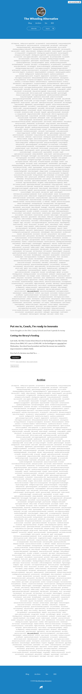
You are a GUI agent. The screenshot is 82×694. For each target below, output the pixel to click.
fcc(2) (57, 186)
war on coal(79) (62, 47)
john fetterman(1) (17, 302)
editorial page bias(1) (20, 211)
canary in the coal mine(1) (24, 262)
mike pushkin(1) (64, 209)
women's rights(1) (53, 304)
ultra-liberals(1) (40, 236)
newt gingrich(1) (63, 268)
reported (60, 343)
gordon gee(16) (16, 70)
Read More (15, 357)
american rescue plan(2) (63, 201)
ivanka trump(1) (45, 276)
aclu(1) (26, 224)
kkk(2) (65, 182)
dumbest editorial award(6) (62, 110)
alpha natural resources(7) (46, 102)
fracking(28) (43, 59)
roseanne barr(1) (65, 255)
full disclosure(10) (48, 87)
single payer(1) (47, 243)
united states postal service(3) (61, 154)
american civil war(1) (64, 276)
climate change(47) (57, 51)
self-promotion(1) (52, 226)
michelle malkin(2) (48, 194)
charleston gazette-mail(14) (62, 72)
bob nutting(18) (31, 66)
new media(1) (67, 249)
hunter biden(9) (43, 89)
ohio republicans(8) (48, 99)
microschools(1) (19, 312)
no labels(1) (36, 211)
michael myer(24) (64, 60)
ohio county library (74, 2)
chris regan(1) (19, 226)
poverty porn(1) (35, 232)
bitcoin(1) (17, 245)
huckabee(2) (65, 177)
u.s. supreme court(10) (45, 85)
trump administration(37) (54, 55)
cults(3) (30, 167)
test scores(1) (23, 259)
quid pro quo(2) (33, 177)
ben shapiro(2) (64, 173)
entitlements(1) (63, 295)
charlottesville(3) (53, 163)
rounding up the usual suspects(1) (21, 232)
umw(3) (38, 150)
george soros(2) (34, 188)
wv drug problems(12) (20, 80)
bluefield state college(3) (38, 165)
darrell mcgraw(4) (29, 150)
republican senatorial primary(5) (40, 127)
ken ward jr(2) (22, 190)
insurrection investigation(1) (47, 291)
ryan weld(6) (41, 108)
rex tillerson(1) (67, 232)
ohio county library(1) (33, 291)
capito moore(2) (53, 198)
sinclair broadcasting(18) (43, 66)
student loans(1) (46, 213)
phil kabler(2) (41, 177)
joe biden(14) (50, 72)
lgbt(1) (26, 268)
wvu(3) (35, 163)
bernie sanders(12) (54, 78)
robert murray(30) (44, 57)
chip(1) (42, 247)
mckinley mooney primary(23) (58, 62)
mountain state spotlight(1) (55, 285)
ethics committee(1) (56, 232)
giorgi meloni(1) (30, 306)
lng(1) (21, 222)
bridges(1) (16, 222)
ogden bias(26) (35, 60)
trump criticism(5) (51, 123)
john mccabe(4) (38, 139)
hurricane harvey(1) (66, 240)
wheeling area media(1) (29, 274)
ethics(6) (39, 110)
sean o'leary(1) (45, 293)
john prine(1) (20, 278)
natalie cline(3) (48, 154)
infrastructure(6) (45, 114)
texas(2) (67, 175)
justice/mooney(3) (66, 165)
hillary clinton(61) (31, 51)
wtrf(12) (67, 80)
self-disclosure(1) (41, 228)
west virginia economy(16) (42, 68)
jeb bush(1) (49, 283)
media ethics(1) (53, 262)
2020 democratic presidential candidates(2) (25, 194)
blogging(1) (51, 300)
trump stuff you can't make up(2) (24, 186)
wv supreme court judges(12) (35, 80)
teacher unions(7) (25, 102)
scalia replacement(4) (62, 131)
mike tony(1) (16, 220)
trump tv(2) (67, 184)
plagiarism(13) (45, 76)
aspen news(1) (43, 304)
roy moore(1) (26, 247)
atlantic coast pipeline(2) (24, 203)
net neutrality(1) (32, 253)
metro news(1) (66, 302)
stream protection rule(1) (18, 236)
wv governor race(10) (17, 87)
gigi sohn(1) (68, 300)
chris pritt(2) (51, 207)
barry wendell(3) (20, 163)
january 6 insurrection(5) (50, 120)
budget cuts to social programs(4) (39, 140)
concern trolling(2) (26, 192)
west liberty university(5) (30, 131)
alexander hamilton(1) (19, 276)
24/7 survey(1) (16, 281)
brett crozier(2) (36, 192)
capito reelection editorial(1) (22, 272)
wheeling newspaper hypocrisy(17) (25, 68)
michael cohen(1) (44, 260)
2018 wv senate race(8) (22, 93)
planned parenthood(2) (60, 200)
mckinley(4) (66, 137)
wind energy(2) (58, 192)
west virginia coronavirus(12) (23, 78)
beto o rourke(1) (33, 268)
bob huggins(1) (16, 217)
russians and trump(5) (35, 129)
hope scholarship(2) (49, 175)
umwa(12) (17, 81)
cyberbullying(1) (45, 232)
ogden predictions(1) (43, 287)
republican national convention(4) (25, 146)
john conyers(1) (25, 245)
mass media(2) (64, 186)
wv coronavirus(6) (63, 116)
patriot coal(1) (19, 268)
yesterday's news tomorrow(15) (30, 70)
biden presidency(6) (48, 110)
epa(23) (47, 62)
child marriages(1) (34, 314)
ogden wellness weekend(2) (39, 180)
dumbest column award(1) (64, 230)
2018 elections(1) (65, 253)
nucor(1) (68, 310)
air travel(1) (65, 272)
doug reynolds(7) (19, 104)
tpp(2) (51, 192)
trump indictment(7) (42, 106)
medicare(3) (17, 169)
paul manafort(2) (46, 184)
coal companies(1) (18, 266)
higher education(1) (39, 283)
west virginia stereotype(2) (62, 169)
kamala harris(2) (38, 186)
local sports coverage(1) (53, 240)
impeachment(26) (44, 60)
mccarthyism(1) (17, 255)
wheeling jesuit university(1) (64, 241)
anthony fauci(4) (20, 144)
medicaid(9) (27, 89)
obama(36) (65, 55)
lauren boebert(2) (54, 205)
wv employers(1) (58, 259)
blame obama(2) (43, 188)
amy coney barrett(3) (43, 156)
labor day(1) (52, 211)
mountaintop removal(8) (50, 93)
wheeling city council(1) (21, 280)
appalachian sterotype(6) (63, 106)
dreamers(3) (27, 165)
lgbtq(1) (59, 272)
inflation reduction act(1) (58, 310)
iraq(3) (61, 152)
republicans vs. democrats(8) (41, 97)
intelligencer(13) (29, 74)
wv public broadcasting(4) (59, 139)
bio (46, 23)
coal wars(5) (41, 131)
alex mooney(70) (65, 49)
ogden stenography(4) (31, 144)
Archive (38, 23)
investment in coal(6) (27, 112)
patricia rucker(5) (32, 125)
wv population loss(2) (65, 188)
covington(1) (62, 262)
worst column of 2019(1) (54, 270)
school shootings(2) (33, 171)
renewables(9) (52, 89)
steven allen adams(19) (20, 66)
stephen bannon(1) (39, 230)
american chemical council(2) (33, 201)
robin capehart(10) (33, 85)
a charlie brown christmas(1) (35, 241)
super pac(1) (29, 230)
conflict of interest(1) (40, 226)
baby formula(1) (27, 302)
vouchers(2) (19, 182)
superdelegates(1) (65, 222)
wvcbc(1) (37, 293)
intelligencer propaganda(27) (22, 60)
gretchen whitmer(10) (53, 83)
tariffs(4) (33, 133)
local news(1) (64, 264)
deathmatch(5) (31, 123)
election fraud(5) (63, 129)
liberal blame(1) (46, 238)
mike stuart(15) (53, 70)
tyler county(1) (62, 234)
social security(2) (18, 180)
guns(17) (66, 66)
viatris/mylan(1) (17, 293)
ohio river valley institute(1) (53, 289)
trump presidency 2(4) (40, 135)
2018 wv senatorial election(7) (60, 104)
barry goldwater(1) (22, 270)
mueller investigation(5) (25, 120)
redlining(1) (46, 312)
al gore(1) (59, 228)
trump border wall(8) (63, 91)
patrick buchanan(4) (18, 135)
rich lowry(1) (17, 219)
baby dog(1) (43, 314)
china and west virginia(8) (39, 91)
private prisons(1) (56, 219)
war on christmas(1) (42, 274)
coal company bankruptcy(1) (39, 222)
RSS (52, 23)
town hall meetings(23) (37, 62)
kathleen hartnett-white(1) (52, 247)
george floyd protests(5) (20, 125)
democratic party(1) (53, 222)
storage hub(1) (35, 272)
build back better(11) (41, 81)
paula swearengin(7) (39, 104)
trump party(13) (63, 76)
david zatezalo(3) (42, 163)
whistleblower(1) (50, 278)
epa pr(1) (30, 259)
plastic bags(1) (54, 260)
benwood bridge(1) (64, 260)
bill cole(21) (34, 64)
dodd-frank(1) (64, 312)
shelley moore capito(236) (27, 43)
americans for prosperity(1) (22, 264)
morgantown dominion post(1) (63, 217)
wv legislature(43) (31, 53)
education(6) (65, 112)
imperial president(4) (52, 135)
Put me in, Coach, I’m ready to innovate (34, 326)
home (61, 314)
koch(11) (65, 81)
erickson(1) (54, 276)
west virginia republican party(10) (33, 87)
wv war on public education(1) (20, 310)
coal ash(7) (50, 100)
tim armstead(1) (38, 259)
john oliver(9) (17, 91)
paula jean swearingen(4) (50, 142)
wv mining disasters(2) (55, 171)
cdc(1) (43, 278)
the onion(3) (29, 163)
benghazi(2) (15, 190)
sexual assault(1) (55, 255)
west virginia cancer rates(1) (61, 297)
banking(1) (67, 224)
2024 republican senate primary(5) (59, 125)
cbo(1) (58, 257)
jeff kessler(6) (41, 118)
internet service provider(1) (63, 236)
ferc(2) (39, 194)
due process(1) (33, 224)
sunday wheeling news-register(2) (53, 182)
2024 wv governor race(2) (21, 196)
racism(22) (27, 64)
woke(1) (57, 314)
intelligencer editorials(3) (58, 160)
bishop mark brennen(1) (58, 308)
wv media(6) (52, 106)
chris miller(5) (67, 121)
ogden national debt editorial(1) (20, 249)
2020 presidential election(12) (40, 78)
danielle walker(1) (35, 300)
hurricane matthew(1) (22, 228)
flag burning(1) (66, 220)
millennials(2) (20, 179)
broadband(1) (41, 257)
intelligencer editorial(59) (44, 51)
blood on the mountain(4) (21, 140)
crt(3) (66, 161)
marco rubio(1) (42, 285)
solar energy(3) (63, 163)
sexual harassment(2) (64, 198)
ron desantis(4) (29, 135)
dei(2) (25, 177)
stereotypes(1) (36, 299)
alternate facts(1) (27, 234)
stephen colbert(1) (39, 281)
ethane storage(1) (26, 243)
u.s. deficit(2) (46, 201)
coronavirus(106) (44, 45)
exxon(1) (19, 234)
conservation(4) (63, 148)
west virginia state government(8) (22, 99)
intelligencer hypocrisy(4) (36, 142)
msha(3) (61, 161)
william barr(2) (33, 196)
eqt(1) (68, 274)
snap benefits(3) (47, 152)
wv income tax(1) (20, 289)
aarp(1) (47, 224)
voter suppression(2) (60, 203)
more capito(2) (47, 179)
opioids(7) (48, 104)
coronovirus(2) (19, 173)
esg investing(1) (55, 312)
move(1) (43, 240)
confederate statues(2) (63, 180)
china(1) (65, 285)
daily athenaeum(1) (32, 297)
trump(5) (44, 129)
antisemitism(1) (56, 213)
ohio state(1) (64, 257)
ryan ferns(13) (54, 76)
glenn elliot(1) (38, 312)
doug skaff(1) (46, 310)
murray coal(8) (28, 100)
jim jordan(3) (54, 161)
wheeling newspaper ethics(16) (59, 68)
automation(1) (62, 306)
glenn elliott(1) (33, 217)
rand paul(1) (18, 285)
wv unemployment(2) (23, 200)
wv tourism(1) (54, 295)
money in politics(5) (44, 125)
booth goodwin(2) (38, 175)
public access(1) (65, 266)
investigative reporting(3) (34, 160)
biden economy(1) (66, 299)
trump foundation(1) (50, 230)
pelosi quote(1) (31, 236)
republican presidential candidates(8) (57, 95)
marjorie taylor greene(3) (43, 158)
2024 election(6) (50, 108)
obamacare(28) (35, 59)
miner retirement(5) (62, 123)
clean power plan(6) (23, 118)
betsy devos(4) (34, 148)
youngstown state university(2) (61, 196)
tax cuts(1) (65, 289)
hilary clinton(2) (35, 207)
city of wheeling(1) (50, 236)
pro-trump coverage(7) (39, 100)
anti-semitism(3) (22, 160)
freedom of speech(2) (35, 205)
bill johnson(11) (17, 83)
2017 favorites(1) (37, 251)
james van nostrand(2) (40, 190)
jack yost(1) (27, 222)
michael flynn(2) (18, 177)
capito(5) (25, 129)
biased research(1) (18, 224)
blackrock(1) (24, 217)
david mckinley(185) (51, 43)
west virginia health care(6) (58, 118)
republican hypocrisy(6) (21, 116)
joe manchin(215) (40, 43)
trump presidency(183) (64, 43)
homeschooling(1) (25, 300)
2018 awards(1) (36, 262)
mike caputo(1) (64, 215)
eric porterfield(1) (55, 264)
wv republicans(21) (56, 64)
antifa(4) (46, 133)
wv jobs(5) (61, 120)
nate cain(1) (50, 314)
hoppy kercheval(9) (17, 89)
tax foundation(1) (44, 295)
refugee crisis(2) (43, 171)
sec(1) (60, 249)
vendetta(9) (58, 87)
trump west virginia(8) (26, 97)
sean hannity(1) (21, 306)
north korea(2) (30, 198)
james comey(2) (26, 207)
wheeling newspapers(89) (23, 47)
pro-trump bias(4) (53, 144)
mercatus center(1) (66, 247)
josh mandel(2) (64, 205)
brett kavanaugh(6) (52, 116)
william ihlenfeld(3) (37, 154)
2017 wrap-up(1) (27, 251)
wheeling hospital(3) (17, 165)
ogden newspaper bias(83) (39, 47)
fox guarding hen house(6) (62, 108)
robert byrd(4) (47, 139)
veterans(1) (36, 260)
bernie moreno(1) (25, 220)
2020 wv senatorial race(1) (30, 285)
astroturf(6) (42, 116)
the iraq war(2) (52, 180)
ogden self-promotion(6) (54, 112)
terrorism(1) (36, 234)
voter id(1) (43, 234)
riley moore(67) (15, 51)
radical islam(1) (54, 224)
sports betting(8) (62, 93)
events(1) (24, 241)
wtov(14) (21, 74)
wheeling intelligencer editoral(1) (42, 219)
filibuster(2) (65, 171)
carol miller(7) (32, 106)
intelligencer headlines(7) (20, 106)
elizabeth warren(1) (52, 268)
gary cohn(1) (25, 240)
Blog (30, 23)
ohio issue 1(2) (45, 192)
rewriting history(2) (37, 203)
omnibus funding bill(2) (20, 171)
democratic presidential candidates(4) (57, 146)
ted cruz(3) (24, 169)
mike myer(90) (63, 45)
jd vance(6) (37, 112)
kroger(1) (44, 300)
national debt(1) (34, 249)
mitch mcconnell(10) (21, 85)
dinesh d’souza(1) (63, 304)
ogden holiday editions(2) (33, 184)
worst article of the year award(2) (23, 175)
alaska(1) (44, 270)
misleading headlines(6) (20, 110)
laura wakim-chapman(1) (50, 306)
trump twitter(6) (33, 116)
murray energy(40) (63, 53)
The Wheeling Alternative (43, 681)
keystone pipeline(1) (66, 283)
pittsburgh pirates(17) (57, 66)
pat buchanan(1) (51, 228)
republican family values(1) (31, 295)
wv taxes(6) (18, 112)
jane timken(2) (17, 207)
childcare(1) (50, 217)
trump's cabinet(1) (29, 226)
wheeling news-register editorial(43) (47, 53)
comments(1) (46, 255)
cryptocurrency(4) (37, 137)
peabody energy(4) (18, 150)
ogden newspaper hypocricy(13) (24, 76)
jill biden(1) (54, 287)
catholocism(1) (46, 245)
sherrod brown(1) (29, 266)
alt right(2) (40, 182)
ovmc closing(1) (30, 276)
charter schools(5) (53, 129)
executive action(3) (48, 167)
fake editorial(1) (44, 249)
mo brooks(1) (53, 293)
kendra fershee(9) (66, 87)
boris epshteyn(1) (16, 241)
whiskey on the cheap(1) (31, 304)
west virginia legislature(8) (39, 95)
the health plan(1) (36, 255)
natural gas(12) (64, 78)
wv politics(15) (30, 72)
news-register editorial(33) (30, 57)
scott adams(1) (24, 314)
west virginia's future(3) (21, 161)
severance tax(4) (53, 148)
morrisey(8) (58, 99)
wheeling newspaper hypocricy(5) (59, 127)
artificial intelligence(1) (45, 220)
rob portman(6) (32, 110)
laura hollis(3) (31, 158)
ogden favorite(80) (52, 47)
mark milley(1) (27, 213)
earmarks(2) (27, 180)
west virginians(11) (28, 83)
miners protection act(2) (45, 209)
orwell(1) (41, 280)
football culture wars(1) (64, 243)
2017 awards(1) (47, 251)
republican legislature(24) (23, 62)
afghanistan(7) (29, 104)
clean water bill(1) (51, 257)
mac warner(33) (18, 57)
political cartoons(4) (64, 135)
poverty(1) (46, 215)
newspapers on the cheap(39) (22, 55)
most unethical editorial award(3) (37, 169)
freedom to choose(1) (64, 293)
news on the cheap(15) (19, 72)
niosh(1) (13, 278)
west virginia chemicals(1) (46, 297)
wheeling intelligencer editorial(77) (22, 49)
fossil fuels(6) (32, 118)
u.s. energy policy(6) (20, 114)
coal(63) (23, 51)
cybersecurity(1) (55, 253)
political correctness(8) (56, 97)
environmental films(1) (34, 270)
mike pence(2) (50, 177)
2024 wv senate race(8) (36, 93)
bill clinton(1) (32, 228)
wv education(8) (27, 91)
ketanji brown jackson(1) (18, 299)
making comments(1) (31, 287)
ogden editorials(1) (31, 289)
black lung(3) (32, 156)
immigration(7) (15, 102)
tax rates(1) (41, 224)
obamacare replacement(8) (23, 95)
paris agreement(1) (35, 240)
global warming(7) (59, 100)
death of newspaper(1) (44, 253)
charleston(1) (63, 280)
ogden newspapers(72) (54, 49)
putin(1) (29, 299)
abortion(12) (47, 80)
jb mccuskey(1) (19, 215)
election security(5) (20, 123)
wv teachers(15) (44, 70)
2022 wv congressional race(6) (59, 114)
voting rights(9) (61, 89)
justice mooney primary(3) (53, 165)
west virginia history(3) (56, 156)
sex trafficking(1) (50, 272)
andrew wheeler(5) (58, 121)
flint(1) (65, 228)
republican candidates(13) (57, 74)
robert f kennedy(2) (57, 179)
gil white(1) (65, 245)
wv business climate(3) (44, 161)
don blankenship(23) (17, 64)
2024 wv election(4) (19, 137)
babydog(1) (56, 209)
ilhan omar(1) (42, 268)
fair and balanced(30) (55, 57)
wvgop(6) (43, 112)
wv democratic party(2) (53, 173)
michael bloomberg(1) (27, 281)
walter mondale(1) (26, 219)
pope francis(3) (46, 160)
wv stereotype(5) (40, 123)
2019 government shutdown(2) (33, 179)
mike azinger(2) (33, 209)
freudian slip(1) (19, 257)
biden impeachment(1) (62, 211)
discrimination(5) (38, 120)
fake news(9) (34, 89)
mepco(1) (54, 243)
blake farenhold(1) (35, 245)
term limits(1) (28, 278)
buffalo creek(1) (35, 247)
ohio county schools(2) (30, 173)
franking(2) (44, 207)
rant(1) (64, 270)
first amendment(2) (64, 194)
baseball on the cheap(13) (42, 74)
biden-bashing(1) (62, 287)
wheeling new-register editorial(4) (52, 137)
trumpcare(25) (54, 60)
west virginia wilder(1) (30, 257)
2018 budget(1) (54, 249)
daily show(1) (15, 300)
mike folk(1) (45, 262)
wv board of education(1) (34, 238)
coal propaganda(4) (40, 146)
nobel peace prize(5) (37, 121)
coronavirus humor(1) (17, 283)
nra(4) (28, 148)
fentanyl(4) (40, 133)
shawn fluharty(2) (54, 188)
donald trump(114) (21, 45)
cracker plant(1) (29, 283)
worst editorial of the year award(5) (21, 121)
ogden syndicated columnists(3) (22, 154)
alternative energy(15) (65, 70)
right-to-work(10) (65, 83)
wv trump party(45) (20, 53)
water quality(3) (62, 158)
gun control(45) (67, 51)
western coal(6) (17, 108)
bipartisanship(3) (37, 167)
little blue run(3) (55, 150)
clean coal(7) (34, 102)
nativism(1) (69, 278)
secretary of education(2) (21, 205)
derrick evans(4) (43, 148)
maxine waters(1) (45, 299)
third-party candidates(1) (18, 230)
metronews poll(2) (48, 200)
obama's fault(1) (16, 240)
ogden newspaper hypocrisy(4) (58, 133)
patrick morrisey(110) (33, 45)
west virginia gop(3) (21, 158)
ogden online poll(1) (40, 266)
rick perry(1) (66, 251)
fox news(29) (65, 57)
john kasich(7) (58, 102)
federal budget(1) (57, 251)
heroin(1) (42, 272)
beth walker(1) (57, 220)
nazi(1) (61, 224)
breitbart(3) (50, 169)
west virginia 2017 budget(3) (62, 167)
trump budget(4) (63, 142)
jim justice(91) (54, 45)
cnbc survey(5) (47, 121)
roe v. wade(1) (45, 302)
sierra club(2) (45, 205)
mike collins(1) (42, 217)
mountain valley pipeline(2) (21, 209)
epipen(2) (30, 190)
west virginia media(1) (62, 291)
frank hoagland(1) (19, 304)
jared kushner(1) (56, 238)
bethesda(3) (54, 158)
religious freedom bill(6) (33, 114)
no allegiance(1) (20, 287)
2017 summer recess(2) (19, 184)
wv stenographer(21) (44, 64)
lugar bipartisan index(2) (29, 182)
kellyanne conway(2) (18, 201)
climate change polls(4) (22, 142)
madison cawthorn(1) (28, 293)
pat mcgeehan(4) (43, 144)
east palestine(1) (29, 312)
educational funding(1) (36, 310)
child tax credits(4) (22, 139)
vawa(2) (56, 194)
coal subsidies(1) (17, 251)
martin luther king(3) (25, 152)
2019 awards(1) (60, 278)
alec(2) (65, 179)
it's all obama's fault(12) (28, 81)
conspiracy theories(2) (42, 198)
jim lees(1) (65, 238)
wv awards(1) (44, 211)
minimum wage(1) (61, 274)
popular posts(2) (41, 173)
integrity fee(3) (16, 156)
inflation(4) (28, 137)
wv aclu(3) (55, 152)
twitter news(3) (65, 150)
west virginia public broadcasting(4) (58, 140)
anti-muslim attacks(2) (65, 190)
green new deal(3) (45, 150)
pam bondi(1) (65, 219)
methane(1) (52, 274)
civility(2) (53, 201)
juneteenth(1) (36, 302)
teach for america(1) (49, 241)
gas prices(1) (39, 306)
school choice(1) (36, 213)
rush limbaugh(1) (37, 243)
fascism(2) (58, 177)
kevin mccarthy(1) (17, 213)
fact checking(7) (67, 102)
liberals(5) (27, 127)
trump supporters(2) (57, 184)
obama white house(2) (36, 200)
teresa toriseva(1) (38, 215)
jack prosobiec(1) (52, 234)
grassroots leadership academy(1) (40, 264)
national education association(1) (22, 260)
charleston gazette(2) (52, 190)
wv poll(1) (29, 211)
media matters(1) (16, 247)
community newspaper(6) (30, 108)
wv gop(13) (37, 76)
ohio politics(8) (66, 99)
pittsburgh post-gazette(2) (63, 207)
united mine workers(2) (19, 198)
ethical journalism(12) (58, 80)
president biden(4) (20, 148)
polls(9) (69, 89)
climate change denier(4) (23, 133)
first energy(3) (24, 156)
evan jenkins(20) (66, 64)
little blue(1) (56, 283)
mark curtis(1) (27, 255)
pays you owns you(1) (20, 291)
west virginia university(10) (60, 85)
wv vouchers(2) (59, 175)
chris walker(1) (28, 215)
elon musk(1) (34, 220)
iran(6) (48, 118)
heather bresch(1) (63, 226)
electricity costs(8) (37, 99)
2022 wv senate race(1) (20, 297)
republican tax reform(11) (55, 81)
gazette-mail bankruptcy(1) (20, 253)
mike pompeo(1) (55, 299)
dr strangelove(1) (66, 281)
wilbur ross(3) (33, 161)
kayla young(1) (55, 215)
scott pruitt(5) (18, 131)
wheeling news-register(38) (38, 55)
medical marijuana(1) (21, 238)
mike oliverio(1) (59, 300)
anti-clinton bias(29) (24, 59)
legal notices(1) (33, 280)
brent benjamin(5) (50, 131)
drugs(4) (30, 139)
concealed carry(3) (37, 152)
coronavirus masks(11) (40, 83)
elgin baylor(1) (41, 289)
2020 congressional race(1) (52, 280)
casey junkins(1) (16, 243)
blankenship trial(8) (18, 100)
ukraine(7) (67, 100)
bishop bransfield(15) (40, 72)
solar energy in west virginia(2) (20, 188)
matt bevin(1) (36, 278)
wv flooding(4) (63, 144)
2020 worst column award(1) (53, 281)
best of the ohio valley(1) (43, 308)
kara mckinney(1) (66, 213)
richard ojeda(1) (48, 259)
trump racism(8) (51, 91)
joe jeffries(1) (19, 295)
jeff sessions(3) (67, 156)
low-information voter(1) (53, 266)
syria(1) (38, 276)
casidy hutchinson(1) (55, 302)
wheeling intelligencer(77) (40, 49)
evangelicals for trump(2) (44, 196)
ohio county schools (32, 362)
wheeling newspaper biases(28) (56, 59)
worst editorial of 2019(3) (20, 167)
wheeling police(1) (17, 274)
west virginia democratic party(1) (27, 308)
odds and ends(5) (19, 127)
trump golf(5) (18, 129)
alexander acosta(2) (49, 186)
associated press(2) (48, 203)
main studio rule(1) (56, 245)
